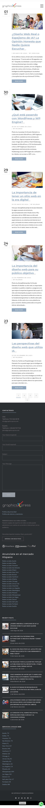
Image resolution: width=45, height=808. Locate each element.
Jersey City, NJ (7, 759)
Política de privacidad (9, 512)
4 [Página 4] (36, 395)
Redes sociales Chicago (9, 581)
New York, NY (7, 746)
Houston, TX (6, 738)
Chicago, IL (5, 756)
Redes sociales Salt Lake (10, 602)
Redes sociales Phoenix (9, 592)
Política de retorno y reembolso (12, 514)
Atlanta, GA (6, 753)
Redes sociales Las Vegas (10, 597)
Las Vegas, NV (7, 774)
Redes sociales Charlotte (10, 586)
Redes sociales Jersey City (10, 583)
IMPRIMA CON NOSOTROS (13, 538)
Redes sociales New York (10, 572)
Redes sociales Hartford (10, 577)
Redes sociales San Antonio (11, 568)
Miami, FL (5, 743)
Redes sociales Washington (11, 590)
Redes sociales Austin (9, 561)
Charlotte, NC (6, 761)
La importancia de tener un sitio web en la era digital (26, 196)
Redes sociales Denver (9, 599)
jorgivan (35, 53)
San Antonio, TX (7, 741)
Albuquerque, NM (8, 771)
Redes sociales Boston (9, 574)
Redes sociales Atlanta (9, 579)
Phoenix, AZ (6, 769)
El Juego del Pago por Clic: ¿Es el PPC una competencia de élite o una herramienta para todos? (25, 651)
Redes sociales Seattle (9, 606)
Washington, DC (7, 764)
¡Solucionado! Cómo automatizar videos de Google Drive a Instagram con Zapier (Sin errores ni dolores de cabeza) (25, 702)
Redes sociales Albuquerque (11, 595)
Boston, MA (6, 748)
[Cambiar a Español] (22, 803)
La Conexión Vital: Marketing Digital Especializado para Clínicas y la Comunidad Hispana (24, 715)
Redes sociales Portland (10, 604)
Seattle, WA (6, 784)
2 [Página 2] (24, 395)
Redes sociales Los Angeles (11, 588)
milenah (19, 128)
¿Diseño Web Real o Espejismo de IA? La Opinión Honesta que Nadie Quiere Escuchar (26, 41)
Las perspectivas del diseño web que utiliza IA (27, 347)
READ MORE (19, 81)
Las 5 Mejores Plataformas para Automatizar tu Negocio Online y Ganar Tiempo (25, 639)
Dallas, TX (5, 736)
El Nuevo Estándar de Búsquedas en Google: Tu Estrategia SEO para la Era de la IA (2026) (25, 689)
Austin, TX (5, 733)
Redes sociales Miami (9, 570)
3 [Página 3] (30, 395)
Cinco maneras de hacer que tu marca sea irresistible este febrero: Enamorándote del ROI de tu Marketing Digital (26, 677)
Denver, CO (6, 777)
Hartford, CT (6, 751)
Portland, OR (6, 782)
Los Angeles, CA (7, 766)
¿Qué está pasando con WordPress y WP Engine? (26, 118)
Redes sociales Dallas (9, 563)
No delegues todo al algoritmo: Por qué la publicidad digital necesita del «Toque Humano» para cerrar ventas (26, 664)
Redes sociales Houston (10, 565)
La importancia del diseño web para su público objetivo (25, 269)
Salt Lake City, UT (8, 779)
